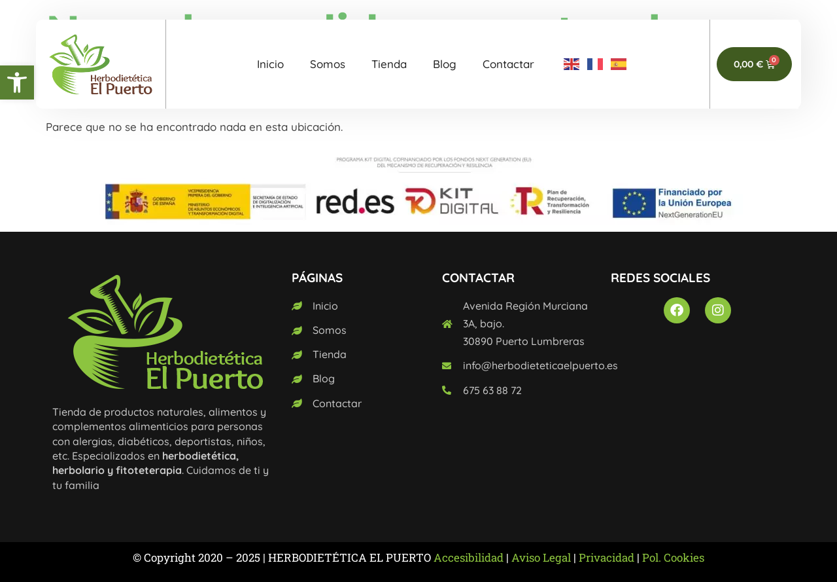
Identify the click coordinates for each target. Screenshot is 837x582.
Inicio (270, 64)
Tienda (389, 64)
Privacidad (606, 557)
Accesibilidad (469, 557)
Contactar (508, 64)
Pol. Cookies (673, 557)
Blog (444, 64)
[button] (17, 82)
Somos (327, 64)
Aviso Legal (541, 557)
